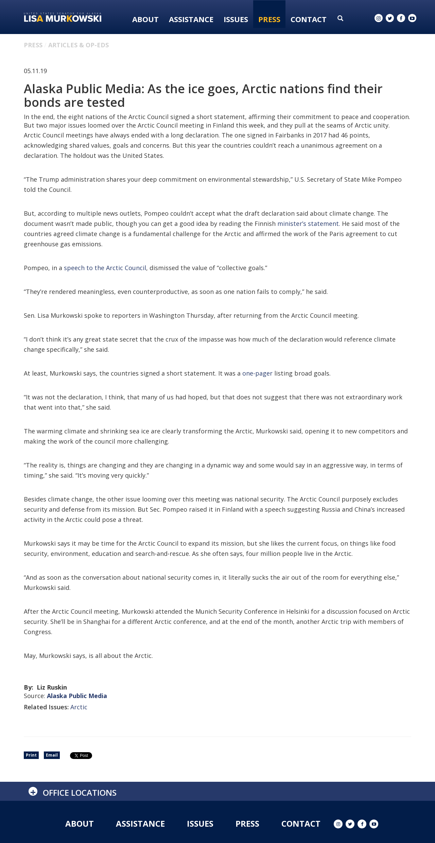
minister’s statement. (308, 223)
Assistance (191, 19)
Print (31, 755)
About (145, 19)
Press (269, 19)
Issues (236, 19)
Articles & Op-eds (78, 45)
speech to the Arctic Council (105, 268)
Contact (309, 19)
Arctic (78, 707)
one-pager (257, 373)
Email (52, 755)
